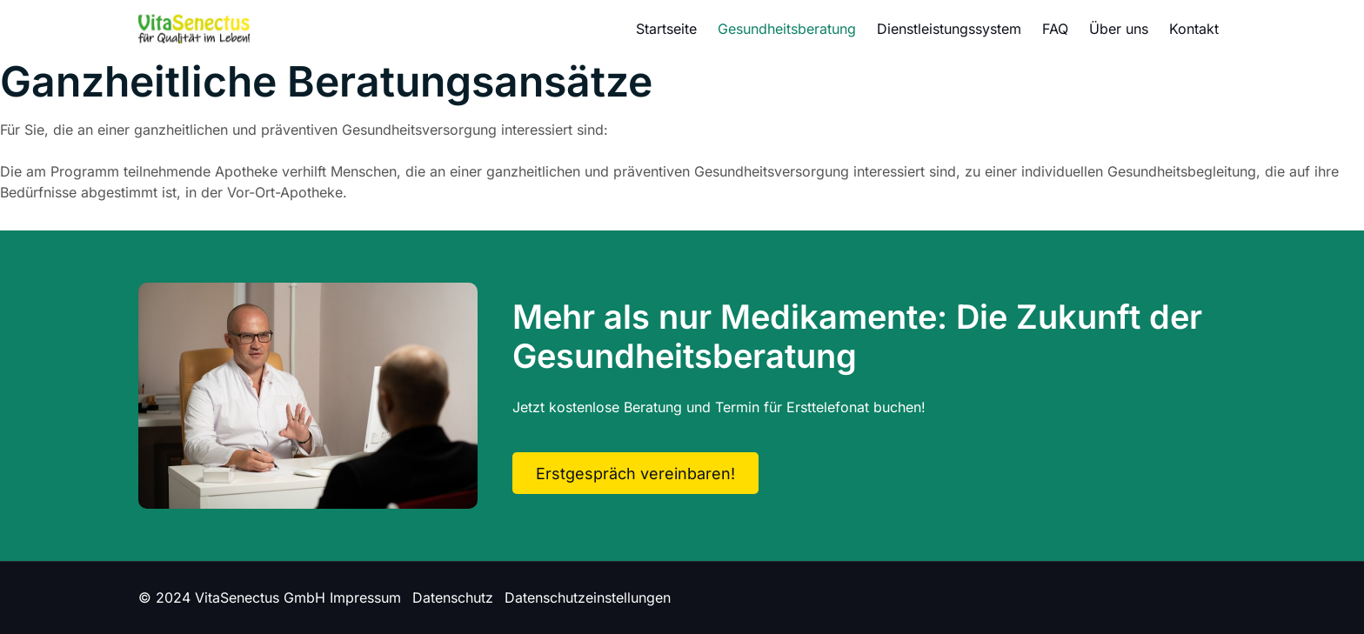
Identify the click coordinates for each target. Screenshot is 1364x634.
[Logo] (194, 28)
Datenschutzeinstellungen (588, 597)
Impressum (365, 597)
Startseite (666, 28)
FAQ (1055, 28)
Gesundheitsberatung (787, 28)
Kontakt (1194, 28)
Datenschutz (452, 597)
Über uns (1118, 28)
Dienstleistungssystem (949, 28)
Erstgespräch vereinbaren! (635, 473)
